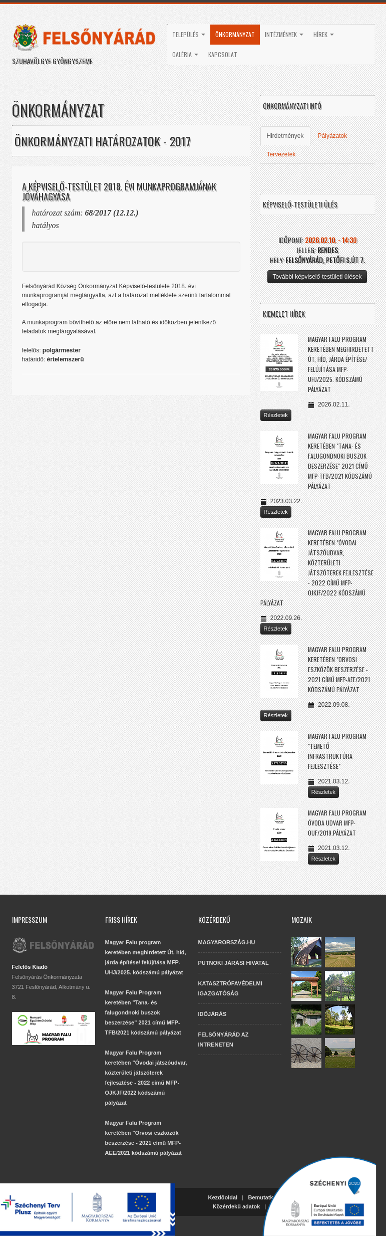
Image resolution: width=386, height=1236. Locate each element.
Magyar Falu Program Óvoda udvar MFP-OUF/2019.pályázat (337, 822)
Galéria (185, 54)
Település (188, 34)
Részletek (276, 415)
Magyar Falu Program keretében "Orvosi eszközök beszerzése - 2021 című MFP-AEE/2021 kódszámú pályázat (339, 669)
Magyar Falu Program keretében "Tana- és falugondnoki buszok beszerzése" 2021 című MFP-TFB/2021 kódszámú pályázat (143, 1012)
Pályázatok (332, 135)
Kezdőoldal (223, 1197)
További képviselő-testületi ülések (316, 276)
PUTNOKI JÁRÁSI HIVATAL (233, 963)
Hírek (323, 34)
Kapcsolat (222, 54)
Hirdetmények (285, 135)
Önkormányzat (235, 34)
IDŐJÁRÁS (212, 1014)
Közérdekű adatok (236, 1206)
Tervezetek (281, 154)
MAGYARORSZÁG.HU (226, 942)
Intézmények (284, 34)
